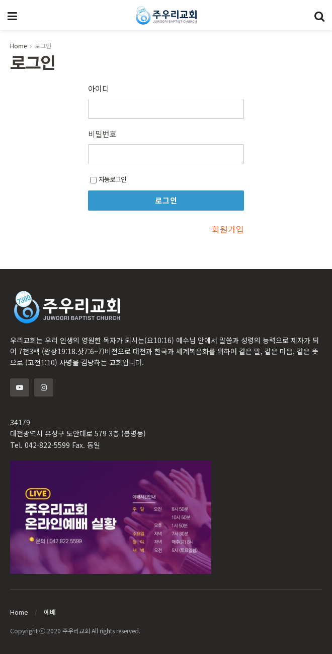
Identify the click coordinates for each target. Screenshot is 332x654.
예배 (50, 612)
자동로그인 (108, 179)
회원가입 (228, 229)
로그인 (43, 45)
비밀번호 (102, 134)
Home (18, 45)
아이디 (98, 89)
